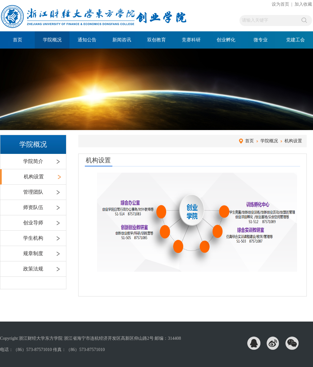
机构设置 (34, 176)
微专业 (261, 39)
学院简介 (33, 161)
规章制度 (33, 253)
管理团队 (33, 192)
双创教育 (156, 39)
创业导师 (33, 222)
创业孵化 (226, 39)
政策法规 (33, 268)
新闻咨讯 (121, 39)
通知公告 (87, 39)
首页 (17, 39)
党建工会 (295, 39)
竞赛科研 (191, 39)
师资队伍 (33, 207)
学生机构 (33, 238)
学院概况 (52, 39)
